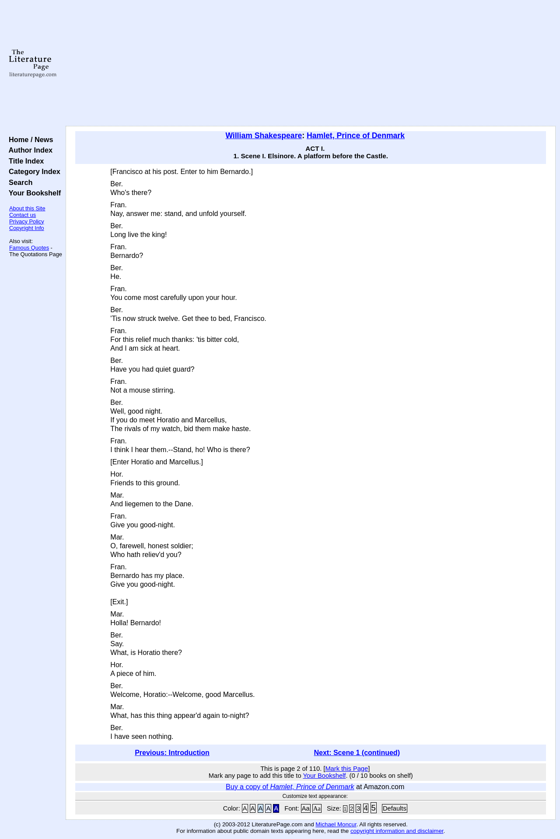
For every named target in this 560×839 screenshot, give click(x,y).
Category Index (32, 171)
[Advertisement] (311, 63)
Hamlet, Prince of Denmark (356, 135)
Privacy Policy (26, 221)
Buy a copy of (290, 786)
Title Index (24, 161)
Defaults (394, 808)
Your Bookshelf (33, 193)
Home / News (29, 139)
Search (18, 182)
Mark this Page (346, 768)
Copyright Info (26, 228)
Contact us (22, 215)
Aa (306, 808)
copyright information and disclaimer (397, 831)
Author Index (28, 150)
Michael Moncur (335, 824)
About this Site (27, 208)
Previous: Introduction (172, 752)
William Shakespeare (263, 135)
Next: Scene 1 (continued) (356, 752)
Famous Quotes (29, 247)
